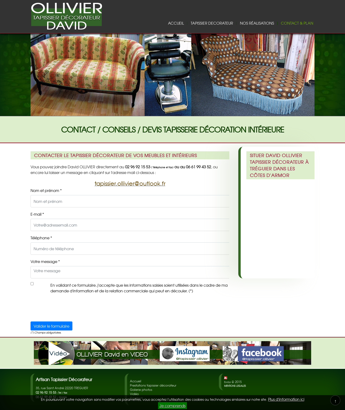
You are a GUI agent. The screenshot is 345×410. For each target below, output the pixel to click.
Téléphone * (41, 238)
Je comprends (172, 405)
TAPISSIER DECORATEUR (212, 23)
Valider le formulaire (51, 326)
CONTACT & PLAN (297, 23)
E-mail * (37, 214)
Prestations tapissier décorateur (153, 385)
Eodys (227, 382)
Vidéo (134, 394)
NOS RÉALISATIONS (257, 23)
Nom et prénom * (46, 190)
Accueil (135, 381)
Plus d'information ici (286, 399)
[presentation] (66, 308)
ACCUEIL (176, 23)
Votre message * (45, 261)
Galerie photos (141, 389)
